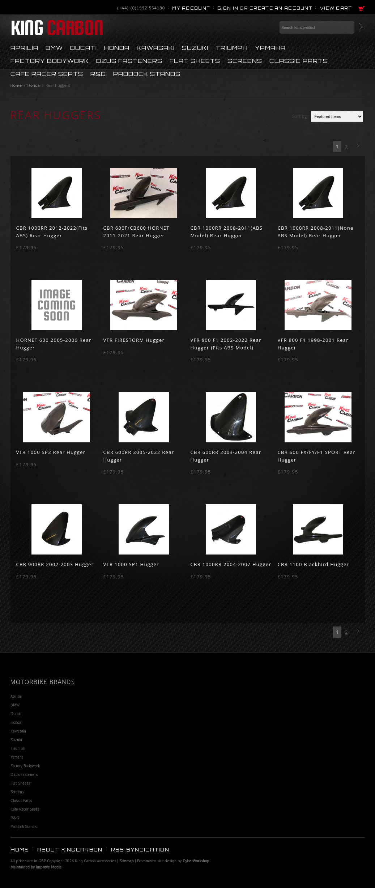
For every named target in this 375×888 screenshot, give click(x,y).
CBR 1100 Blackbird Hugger (313, 564)
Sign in (227, 8)
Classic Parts (298, 60)
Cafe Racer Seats (46, 73)
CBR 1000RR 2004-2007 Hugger (231, 564)
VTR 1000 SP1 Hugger (131, 564)
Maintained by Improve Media (35, 867)
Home (16, 85)
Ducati (83, 47)
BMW (54, 47)
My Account (191, 8)
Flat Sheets (195, 60)
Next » (359, 146)
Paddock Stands (146, 73)
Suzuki (195, 47)
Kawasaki (156, 47)
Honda (116, 47)
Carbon (56, 27)
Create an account (281, 8)
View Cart (336, 8)
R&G (98, 73)
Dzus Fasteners (129, 60)
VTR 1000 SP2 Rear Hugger (51, 452)
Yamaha (270, 47)
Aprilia (24, 47)
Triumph (232, 47)
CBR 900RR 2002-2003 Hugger (55, 564)
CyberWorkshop (196, 860)
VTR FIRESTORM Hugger (134, 340)
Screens (244, 60)
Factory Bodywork (49, 60)
